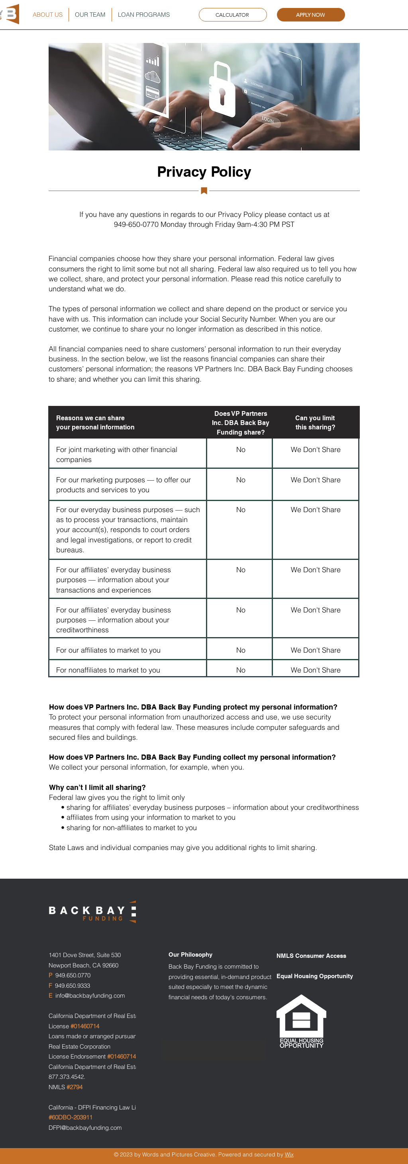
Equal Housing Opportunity (315, 976)
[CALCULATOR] (233, 14)
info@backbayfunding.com (90, 995)
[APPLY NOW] (311, 14)
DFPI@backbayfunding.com (85, 1127)
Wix (289, 1154)
